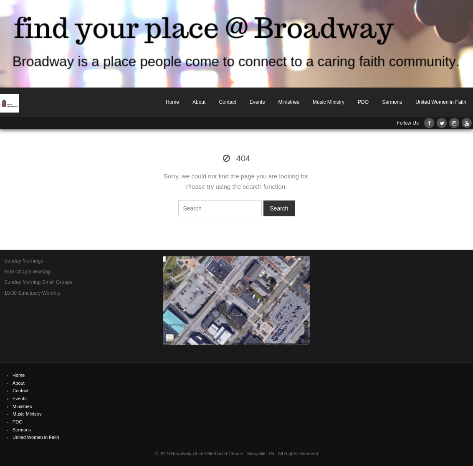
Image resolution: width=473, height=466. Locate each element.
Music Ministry (328, 102)
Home (172, 102)
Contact (227, 102)
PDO (363, 102)
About (198, 102)
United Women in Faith (440, 102)
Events (257, 102)
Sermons (392, 102)
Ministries (288, 102)
